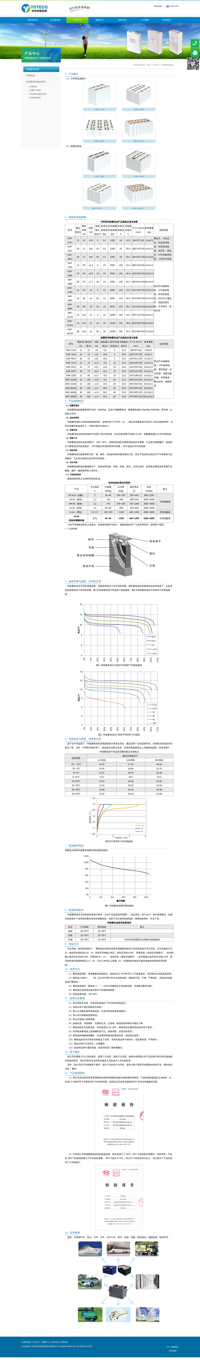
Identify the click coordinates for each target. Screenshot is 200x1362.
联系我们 (166, 20)
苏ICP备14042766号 (84, 1346)
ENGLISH (174, 6)
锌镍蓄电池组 (167, 65)
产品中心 (77, 20)
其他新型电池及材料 (36, 81)
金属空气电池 (35, 90)
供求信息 (55, 1342)
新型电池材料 (35, 98)
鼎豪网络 (174, 1347)
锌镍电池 (30, 75)
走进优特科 (55, 20)
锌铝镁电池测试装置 (38, 94)
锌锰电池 (33, 86)
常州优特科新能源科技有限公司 (56, 7)
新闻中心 (99, 20)
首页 (148, 65)
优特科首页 (32, 20)
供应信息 (122, 20)
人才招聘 (144, 20)
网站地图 (158, 6)
